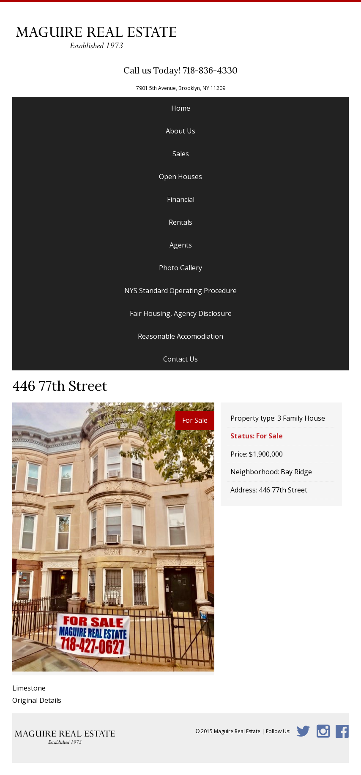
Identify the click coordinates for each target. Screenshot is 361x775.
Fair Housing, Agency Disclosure (181, 313)
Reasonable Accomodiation (180, 336)
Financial (180, 199)
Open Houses (180, 176)
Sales (180, 153)
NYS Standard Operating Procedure (180, 290)
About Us (180, 131)
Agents (181, 245)
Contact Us (180, 359)
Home (180, 108)
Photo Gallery (180, 267)
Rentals (180, 222)
